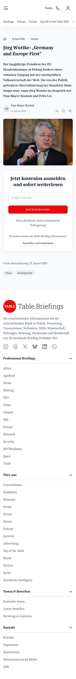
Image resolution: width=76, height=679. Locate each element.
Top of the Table (13, 551)
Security (8, 441)
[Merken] (63, 111)
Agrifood (9, 376)
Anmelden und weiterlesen (38, 243)
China (7, 405)
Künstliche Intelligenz (17, 580)
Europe (8, 427)
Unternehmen (12, 485)
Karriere (8, 536)
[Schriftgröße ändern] (57, 111)
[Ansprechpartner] (58, 8)
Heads (7, 558)
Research (9, 434)
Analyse (34, 38)
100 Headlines (12, 449)
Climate (8, 412)
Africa (7, 368)
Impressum (10, 645)
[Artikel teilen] (70, 111)
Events (7, 521)
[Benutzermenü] (68, 8)
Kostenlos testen (14, 601)
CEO (6, 398)
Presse (7, 507)
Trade (7, 463)
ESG (5, 419)
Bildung (8, 390)
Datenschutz (11, 652)
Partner (8, 565)
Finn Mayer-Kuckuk (22, 105)
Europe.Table (18, 38)
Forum (7, 514)
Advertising (10, 543)
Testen (48, 8)
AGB (6, 667)
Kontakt (8, 637)
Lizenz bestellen (13, 609)
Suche (7, 573)
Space (7, 456)
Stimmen (9, 499)
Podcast (8, 529)
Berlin (7, 383)
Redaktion (10, 492)
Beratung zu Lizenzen (17, 616)
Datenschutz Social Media (20, 659)
